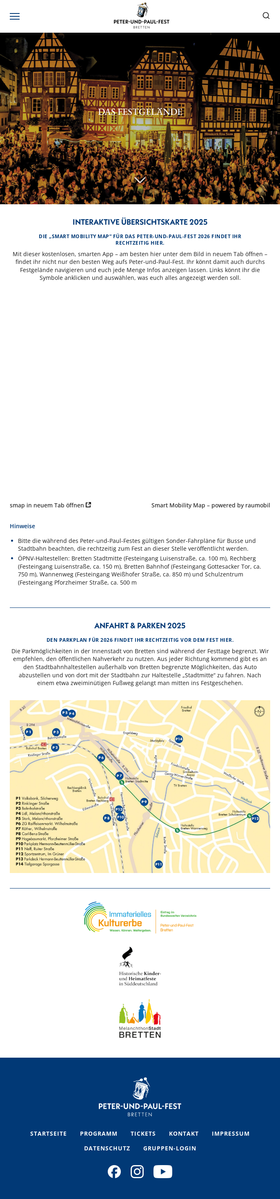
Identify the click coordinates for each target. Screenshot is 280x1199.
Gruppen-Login (169, 1148)
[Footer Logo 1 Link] (140, 917)
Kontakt (184, 1133)
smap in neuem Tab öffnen (50, 505)
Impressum (231, 1133)
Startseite (48, 1133)
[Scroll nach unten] (140, 181)
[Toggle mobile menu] (15, 16)
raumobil (257, 505)
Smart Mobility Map (178, 505)
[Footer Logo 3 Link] (140, 1018)
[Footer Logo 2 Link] (140, 966)
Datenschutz (107, 1148)
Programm (99, 1133)
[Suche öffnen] (266, 16)
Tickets (143, 1133)
